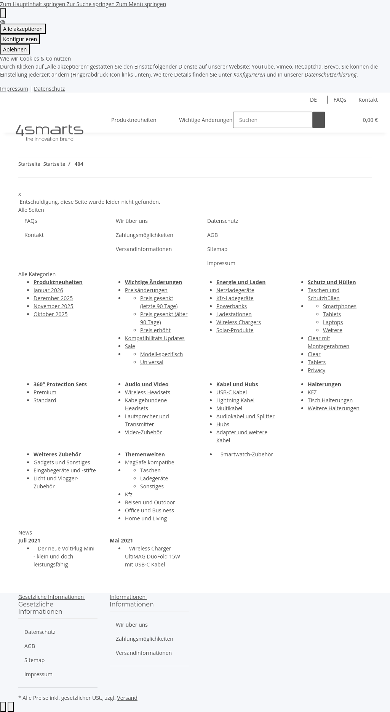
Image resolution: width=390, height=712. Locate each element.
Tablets (332, 314)
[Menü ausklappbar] (15, 113)
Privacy (316, 370)
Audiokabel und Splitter (245, 416)
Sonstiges (152, 486)
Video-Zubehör (143, 432)
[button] (337, 120)
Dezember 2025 (53, 298)
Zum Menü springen (141, 4)
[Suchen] (273, 120)
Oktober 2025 (50, 314)
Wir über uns (132, 220)
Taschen (150, 470)
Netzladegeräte (235, 290)
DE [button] (314, 99)
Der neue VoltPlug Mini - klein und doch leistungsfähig (64, 556)
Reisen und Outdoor (150, 502)
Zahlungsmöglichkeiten (144, 234)
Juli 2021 (29, 540)
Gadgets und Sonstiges (62, 462)
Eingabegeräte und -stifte (65, 470)
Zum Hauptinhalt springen (33, 4)
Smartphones (339, 306)
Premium (45, 392)
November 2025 (54, 306)
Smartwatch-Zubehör (246, 454)
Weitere (332, 330)
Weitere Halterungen (334, 408)
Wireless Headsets (147, 392)
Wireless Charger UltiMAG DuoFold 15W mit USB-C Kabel (152, 556)
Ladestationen (234, 314)
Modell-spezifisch (161, 354)
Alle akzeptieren (23, 28)
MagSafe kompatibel (150, 462)
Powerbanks (231, 306)
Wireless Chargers (238, 322)
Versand (127, 697)
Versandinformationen (144, 249)
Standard (45, 400)
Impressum (14, 88)
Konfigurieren (20, 39)
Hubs (222, 424)
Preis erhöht (155, 330)
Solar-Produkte (235, 330)
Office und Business (149, 510)
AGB (212, 234)
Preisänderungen (146, 290)
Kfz (129, 494)
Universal (151, 362)
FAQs (340, 99)
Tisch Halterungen (330, 400)
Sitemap (217, 249)
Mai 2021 (121, 540)
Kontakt (368, 99)
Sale (130, 346)
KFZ (312, 392)
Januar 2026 (48, 290)
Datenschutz (49, 88)
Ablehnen (15, 49)
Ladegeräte (154, 478)
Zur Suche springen (91, 4)
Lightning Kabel (235, 400)
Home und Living (146, 518)
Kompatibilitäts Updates (155, 338)
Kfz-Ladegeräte (235, 298)
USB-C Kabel (231, 392)
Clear (314, 354)
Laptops (333, 322)
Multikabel (229, 408)
